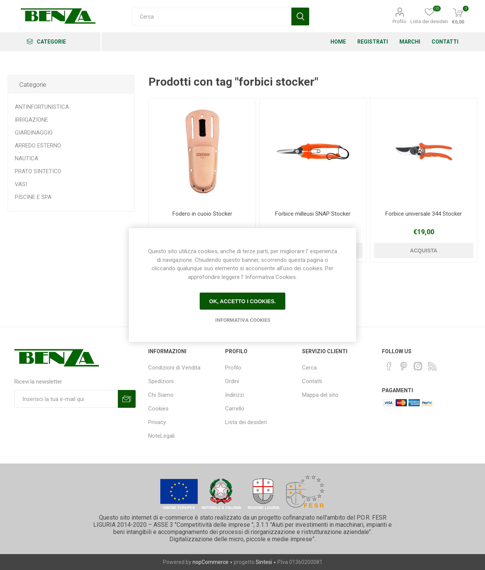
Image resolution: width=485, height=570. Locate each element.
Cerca (309, 367)
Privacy (157, 422)
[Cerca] (211, 16)
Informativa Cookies (242, 320)
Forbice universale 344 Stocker (423, 213)
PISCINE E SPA (33, 197)
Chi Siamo (161, 394)
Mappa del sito (320, 394)
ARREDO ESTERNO (38, 145)
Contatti (312, 381)
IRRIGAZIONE (31, 119)
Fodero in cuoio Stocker (202, 213)
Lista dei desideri (246, 422)
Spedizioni (161, 381)
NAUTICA (26, 158)
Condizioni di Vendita (174, 367)
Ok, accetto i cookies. (242, 301)
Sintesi (264, 562)
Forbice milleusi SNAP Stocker (312, 213)
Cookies (158, 408)
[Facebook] (389, 366)
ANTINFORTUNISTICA (42, 106)
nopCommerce (210, 562)
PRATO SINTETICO (38, 171)
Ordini (232, 381)
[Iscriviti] (66, 399)
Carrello (234, 408)
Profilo (400, 21)
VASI (21, 184)
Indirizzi (234, 394)
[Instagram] (418, 366)
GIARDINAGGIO (34, 132)
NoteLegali (161, 435)
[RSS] (432, 366)
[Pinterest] (403, 366)
